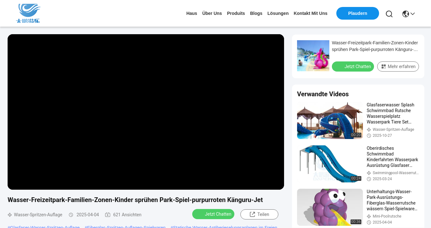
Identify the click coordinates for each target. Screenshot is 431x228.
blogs (256, 13)
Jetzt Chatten (214, 214)
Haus (191, 13)
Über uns (212, 13)
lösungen (278, 13)
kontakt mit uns (310, 13)
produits (236, 13)
